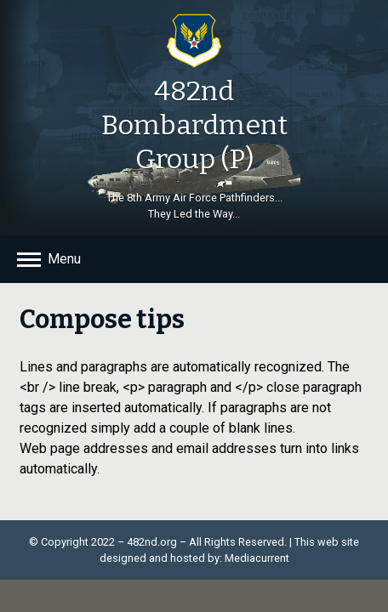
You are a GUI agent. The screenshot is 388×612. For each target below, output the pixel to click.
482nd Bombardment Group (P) (194, 125)
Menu (64, 259)
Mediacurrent (257, 558)
